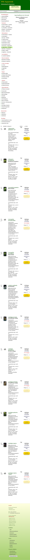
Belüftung (4, 97)
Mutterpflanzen (5, 66)
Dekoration (4, 19)
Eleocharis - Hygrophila (7, 45)
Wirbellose (4, 114)
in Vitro (3, 64)
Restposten (4, 108)
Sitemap (11, 546)
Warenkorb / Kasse (15, 6)
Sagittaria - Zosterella (6, 52)
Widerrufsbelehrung (13, 536)
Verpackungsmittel (5, 106)
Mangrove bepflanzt (6, 61)
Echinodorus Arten (6, 42)
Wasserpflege (4, 94)
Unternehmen (12, 540)
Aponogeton (4, 36)
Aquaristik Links (5, 123)
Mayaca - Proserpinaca (6, 29)
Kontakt (11, 545)
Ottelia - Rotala (5, 50)
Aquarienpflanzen (5, 21)
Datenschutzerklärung (14, 531)
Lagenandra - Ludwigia (6, 47)
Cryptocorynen (5, 39)
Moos (3, 69)
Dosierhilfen (4, 78)
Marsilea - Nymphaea (6, 48)
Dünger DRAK (5, 73)
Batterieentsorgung (13, 543)
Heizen (3, 103)
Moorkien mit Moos (6, 59)
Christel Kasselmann (6, 121)
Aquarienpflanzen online (7, 120)
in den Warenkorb (26, 138)
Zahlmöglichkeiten (13, 552)
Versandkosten (12, 551)
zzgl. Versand (26, 130)
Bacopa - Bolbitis (5, 37)
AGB (10, 529)
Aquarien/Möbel (5, 16)
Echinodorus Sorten (6, 44)
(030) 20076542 (13, 511)
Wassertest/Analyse (6, 92)
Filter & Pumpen (5, 100)
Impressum (12, 532)
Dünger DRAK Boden (6, 75)
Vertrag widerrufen (13, 556)
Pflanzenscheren (5, 85)
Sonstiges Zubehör (5, 105)
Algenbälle (4, 68)
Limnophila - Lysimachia (7, 27)
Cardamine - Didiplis (6, 40)
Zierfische (4, 115)
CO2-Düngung (5, 98)
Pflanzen (3, 112)
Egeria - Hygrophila (6, 26)
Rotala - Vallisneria (6, 30)
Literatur (3, 95)
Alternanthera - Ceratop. (7, 24)
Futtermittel (4, 91)
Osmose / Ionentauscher (7, 102)
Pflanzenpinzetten (5, 83)
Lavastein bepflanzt (6, 55)
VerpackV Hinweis (13, 534)
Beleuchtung (4, 17)
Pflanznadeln (4, 82)
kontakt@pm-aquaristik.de (15, 513)
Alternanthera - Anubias (7, 34)
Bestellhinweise (12, 554)
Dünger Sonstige (5, 76)
